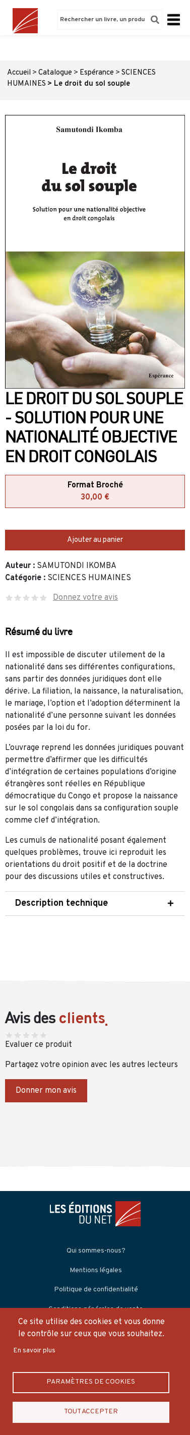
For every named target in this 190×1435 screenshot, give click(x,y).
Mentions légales (96, 1270)
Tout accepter (91, 1411)
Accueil (19, 73)
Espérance (97, 73)
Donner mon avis (46, 1091)
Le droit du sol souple (92, 84)
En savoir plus (34, 1350)
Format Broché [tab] (95, 492)
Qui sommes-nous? (96, 1250)
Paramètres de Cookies (90, 1382)
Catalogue (55, 73)
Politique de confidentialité (96, 1289)
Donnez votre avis (85, 598)
